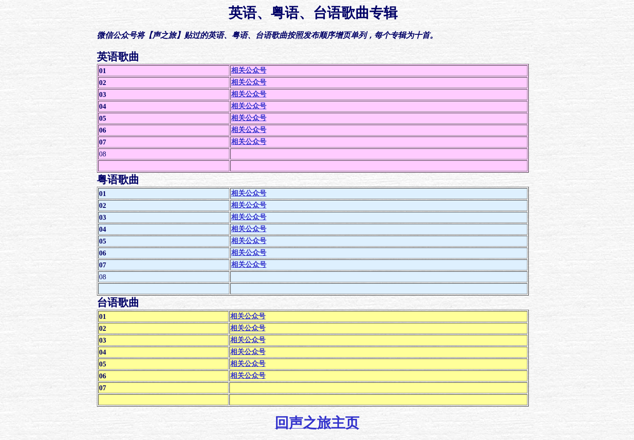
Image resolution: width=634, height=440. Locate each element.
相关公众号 (248, 70)
